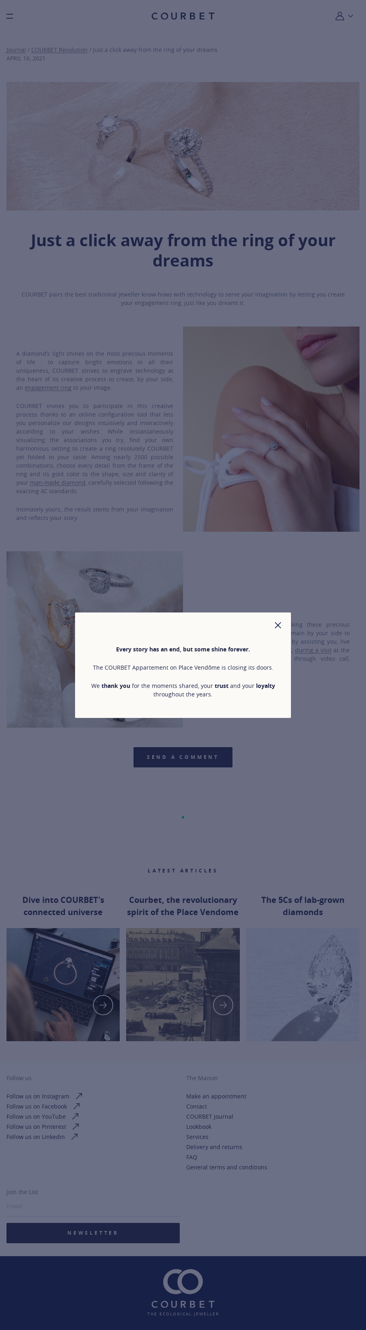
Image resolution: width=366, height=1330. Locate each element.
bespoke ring (272, 641)
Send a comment (183, 757)
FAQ (191, 1157)
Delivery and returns (214, 1147)
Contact (196, 1106)
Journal (16, 50)
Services (197, 1137)
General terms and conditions (226, 1167)
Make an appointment (216, 1096)
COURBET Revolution (59, 50)
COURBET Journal (209, 1116)
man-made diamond (58, 482)
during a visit (313, 650)
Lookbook (198, 1126)
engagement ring (48, 387)
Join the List (22, 1192)
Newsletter (93, 1232)
